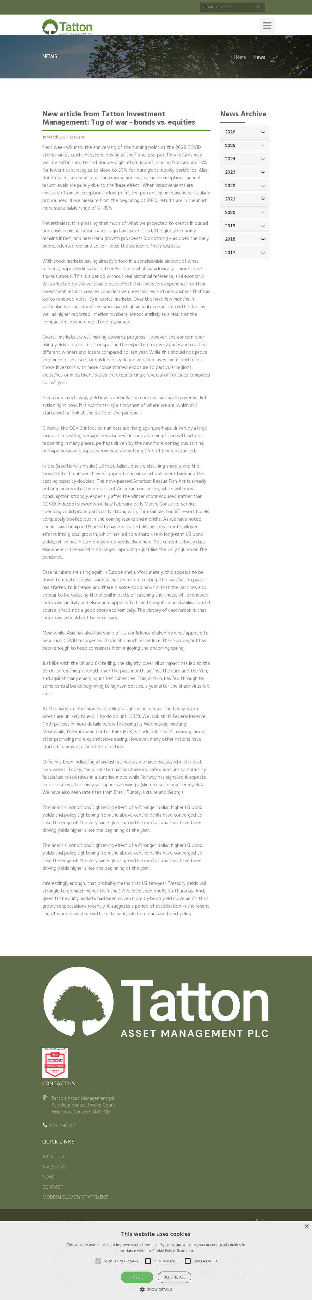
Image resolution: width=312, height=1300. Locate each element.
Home (240, 57)
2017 (245, 253)
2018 (245, 239)
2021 (245, 199)
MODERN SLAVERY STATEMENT (75, 1197)
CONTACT (53, 1187)
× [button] (306, 1226)
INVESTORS (54, 1167)
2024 (245, 159)
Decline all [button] (174, 1277)
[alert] (156, 1260)
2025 (245, 146)
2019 (245, 226)
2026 (245, 132)
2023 (245, 172)
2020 (245, 213)
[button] (156, 1289)
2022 (245, 186)
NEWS (48, 1177)
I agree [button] (137, 1277)
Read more (186, 1250)
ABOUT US (53, 1157)
